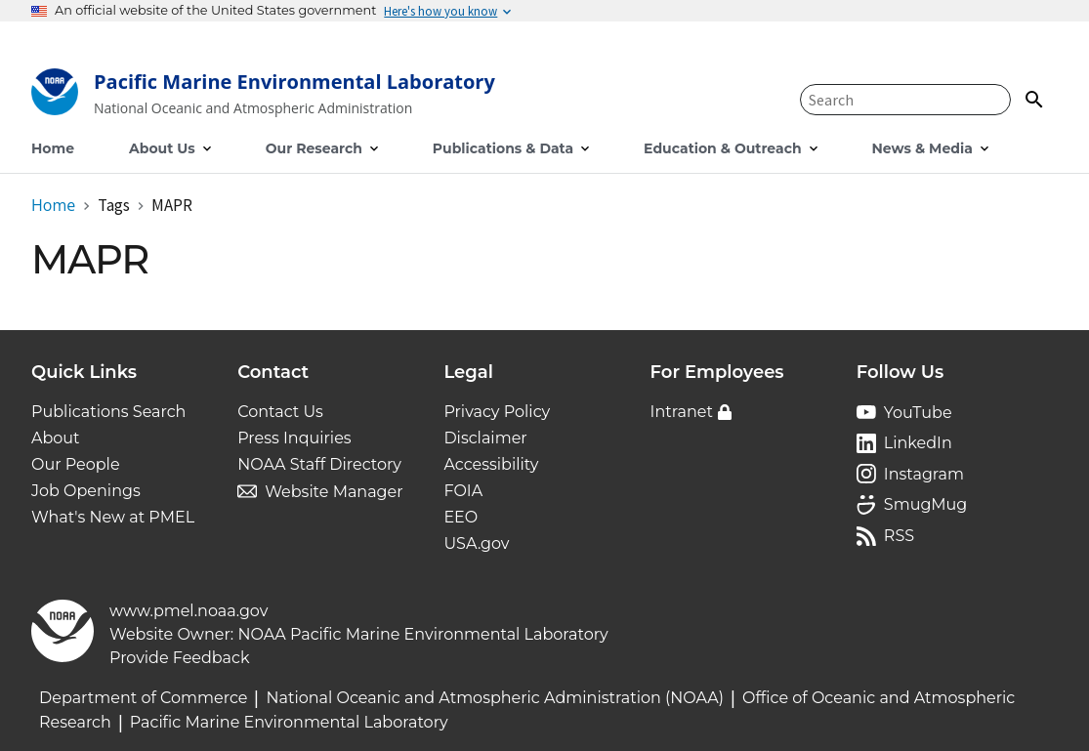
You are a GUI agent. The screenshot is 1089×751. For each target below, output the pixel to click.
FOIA (462, 490)
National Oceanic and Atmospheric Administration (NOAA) (495, 697)
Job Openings (86, 490)
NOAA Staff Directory (319, 464)
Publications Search (108, 411)
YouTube (918, 412)
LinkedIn (918, 443)
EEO (460, 517)
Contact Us (280, 411)
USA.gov (476, 543)
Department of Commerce (143, 697)
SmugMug (926, 504)
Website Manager (333, 491)
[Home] (263, 96)
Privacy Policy (496, 411)
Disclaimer (484, 438)
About (55, 438)
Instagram (924, 474)
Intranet (681, 411)
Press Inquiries (294, 438)
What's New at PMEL (112, 517)
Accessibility (490, 464)
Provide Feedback (179, 657)
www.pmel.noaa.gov (188, 611)
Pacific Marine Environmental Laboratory (289, 722)
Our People (75, 464)
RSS (899, 535)
